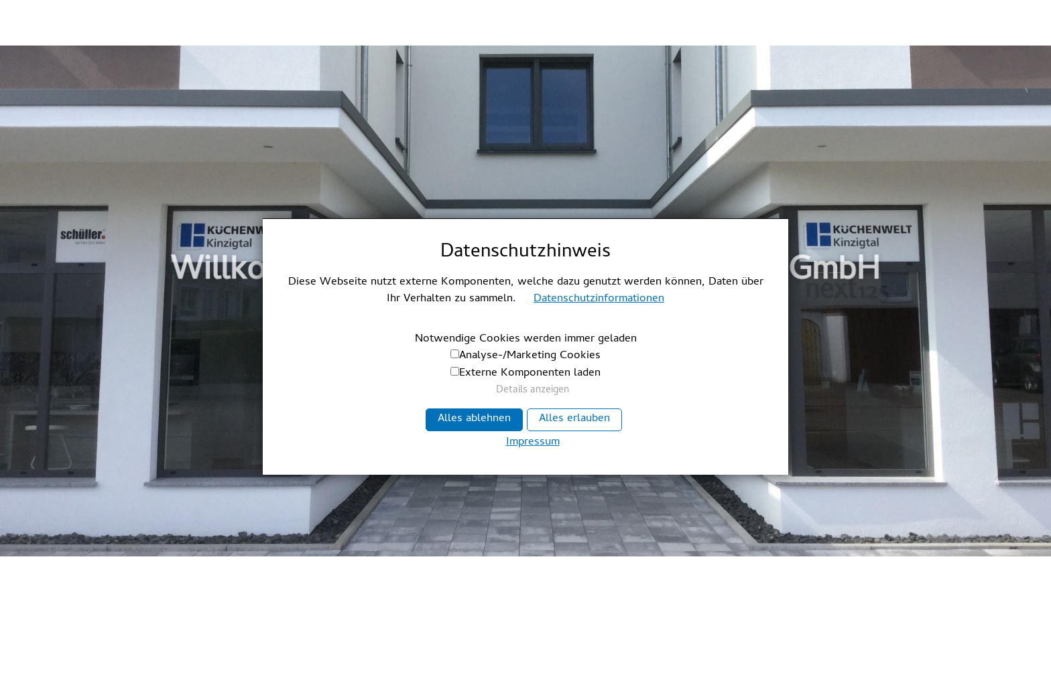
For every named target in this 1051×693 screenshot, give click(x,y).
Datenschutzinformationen (599, 299)
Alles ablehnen (474, 419)
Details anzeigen (532, 390)
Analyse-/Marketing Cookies (530, 356)
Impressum (533, 443)
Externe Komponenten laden (530, 373)
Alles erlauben (574, 419)
